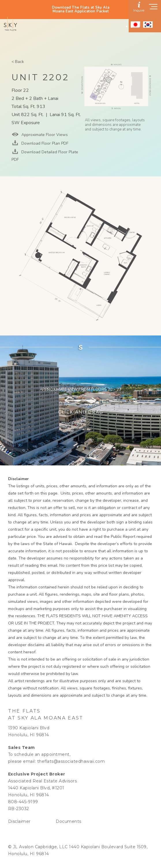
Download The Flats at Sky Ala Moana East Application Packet (80, 9)
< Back (18, 61)
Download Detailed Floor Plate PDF (45, 155)
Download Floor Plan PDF (44, 143)
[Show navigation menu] (153, 8)
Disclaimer (19, 821)
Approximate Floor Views (44, 134)
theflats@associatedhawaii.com (71, 761)
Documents (68, 821)
